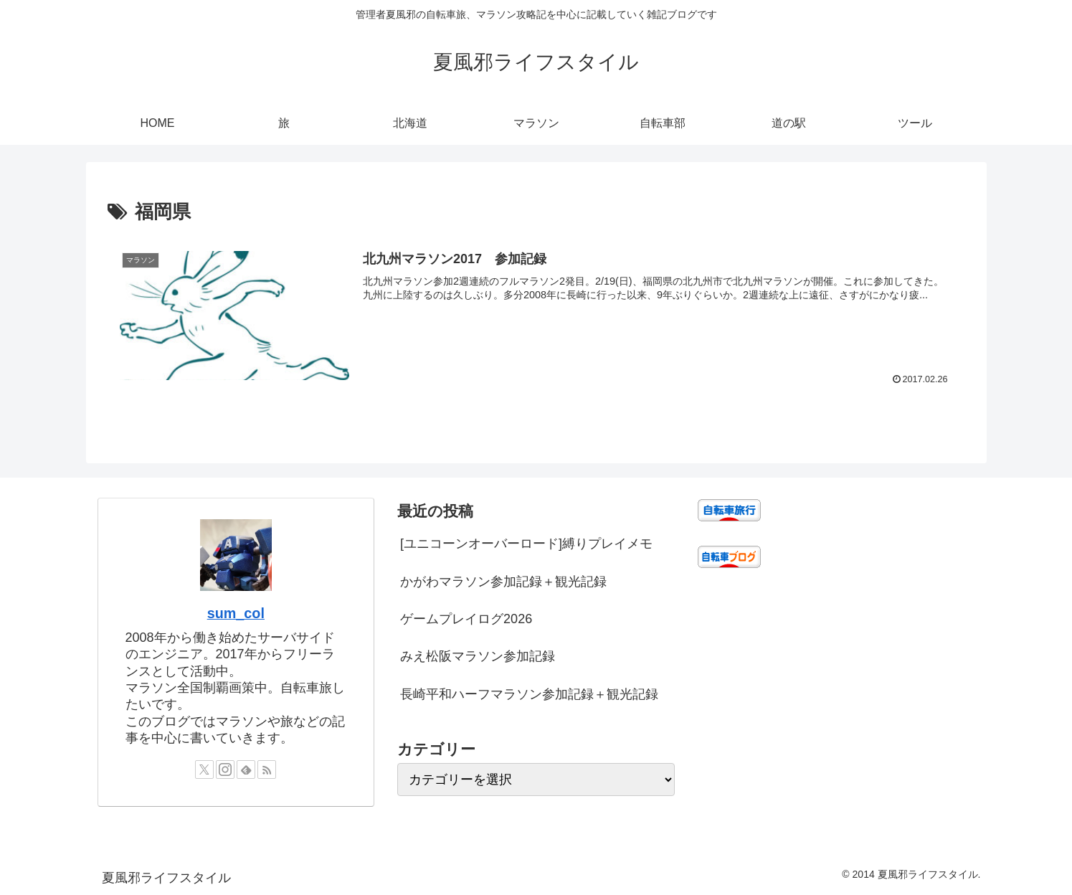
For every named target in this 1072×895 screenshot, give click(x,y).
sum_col (236, 613)
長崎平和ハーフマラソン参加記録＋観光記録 (529, 694)
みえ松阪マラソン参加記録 (477, 656)
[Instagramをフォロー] (225, 769)
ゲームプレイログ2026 (466, 619)
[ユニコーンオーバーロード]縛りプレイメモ (526, 543)
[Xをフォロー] (204, 769)
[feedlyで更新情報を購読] (246, 769)
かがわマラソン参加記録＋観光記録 (503, 581)
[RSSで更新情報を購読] (266, 769)
